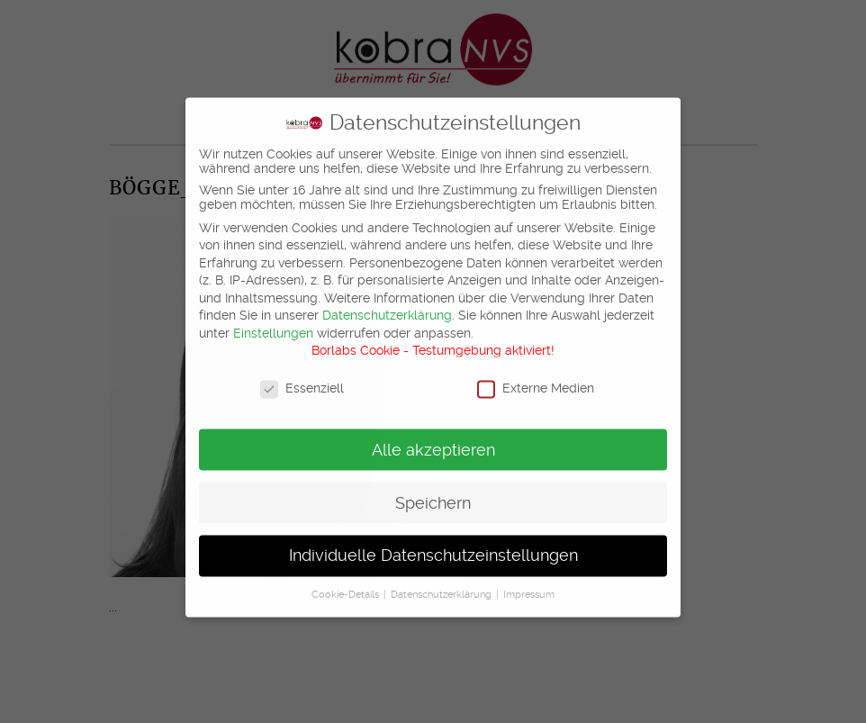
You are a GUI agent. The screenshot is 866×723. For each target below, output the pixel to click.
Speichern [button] (433, 493)
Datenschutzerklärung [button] (442, 586)
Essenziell (302, 379)
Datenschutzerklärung (387, 306)
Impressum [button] (529, 586)
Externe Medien (535, 379)
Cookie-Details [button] (346, 586)
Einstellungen (273, 324)
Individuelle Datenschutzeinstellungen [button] (433, 547)
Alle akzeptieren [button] (433, 440)
